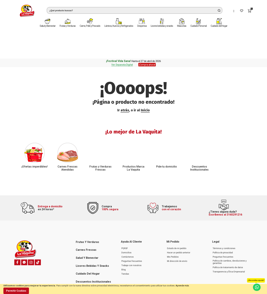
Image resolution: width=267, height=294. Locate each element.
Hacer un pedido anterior (178, 226)
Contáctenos (127, 230)
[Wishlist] (241, 11)
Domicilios (126, 226)
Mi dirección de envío (177, 234)
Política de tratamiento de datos (228, 241)
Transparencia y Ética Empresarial (229, 245)
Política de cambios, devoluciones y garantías (230, 235)
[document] (133, 289)
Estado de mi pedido (176, 221)
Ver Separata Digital (122, 34)
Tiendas (125, 247)
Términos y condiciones (224, 221)
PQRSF (124, 221)
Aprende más (182, 285)
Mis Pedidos (173, 230)
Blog (123, 243)
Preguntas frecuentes (131, 234)
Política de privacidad (223, 226)
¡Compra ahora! (147, 34)
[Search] (219, 10)
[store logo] (27, 10)
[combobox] (134, 10)
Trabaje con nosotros (131, 238)
